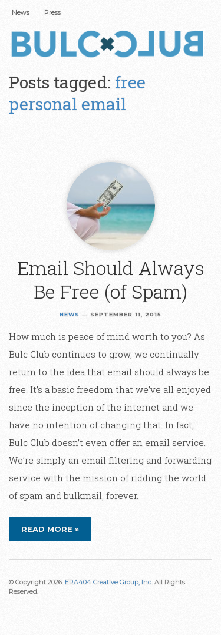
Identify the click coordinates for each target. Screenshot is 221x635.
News (20, 12)
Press (52, 12)
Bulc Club (110, 45)
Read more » (50, 529)
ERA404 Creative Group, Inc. (109, 582)
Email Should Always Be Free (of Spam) (110, 279)
